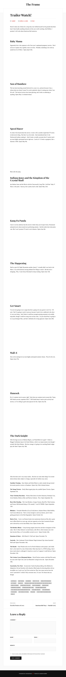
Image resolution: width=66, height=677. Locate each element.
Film (33, 21)
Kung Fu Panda (14, 585)
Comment (13, 620)
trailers (33, 591)
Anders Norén (43, 673)
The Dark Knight (36, 589)
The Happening (46, 589)
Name (12, 637)
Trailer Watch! (20, 15)
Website (12, 645)
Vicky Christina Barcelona (44, 591)
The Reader (14, 591)
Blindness (28, 580)
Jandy (13, 21)
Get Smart (13, 583)
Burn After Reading (46, 580)
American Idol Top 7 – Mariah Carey (45, 605)
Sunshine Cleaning (15, 587)
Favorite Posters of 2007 (17, 605)
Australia (13, 580)
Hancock (20, 583)
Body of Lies (36, 580)
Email (36, 637)
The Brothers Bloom (41, 587)
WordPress (29, 673)
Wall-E (12, 594)
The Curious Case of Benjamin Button (20, 589)
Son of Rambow (36, 585)
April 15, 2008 (24, 21)
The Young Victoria (24, 591)
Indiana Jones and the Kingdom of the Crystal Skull (38, 583)
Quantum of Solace (25, 585)
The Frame (33, 4)
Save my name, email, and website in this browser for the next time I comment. (28, 653)
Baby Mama (21, 580)
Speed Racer (45, 585)
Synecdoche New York (28, 587)
